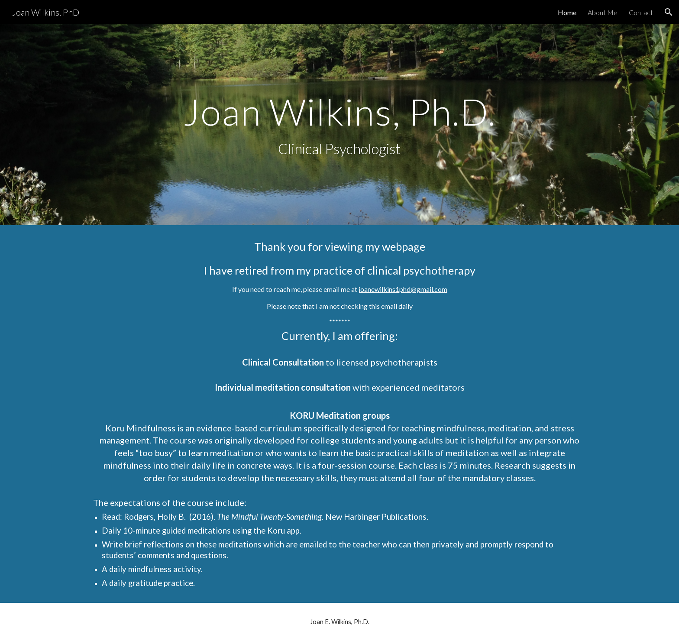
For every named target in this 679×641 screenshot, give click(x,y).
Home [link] (567, 12)
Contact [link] (641, 12)
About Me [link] (603, 12)
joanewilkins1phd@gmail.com (403, 289)
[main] (339, 125)
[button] (668, 12)
